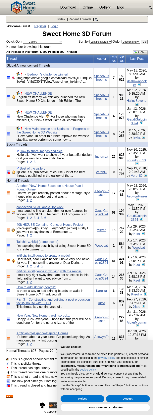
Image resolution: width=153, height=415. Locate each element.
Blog (120, 7)
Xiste (101, 303)
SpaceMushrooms (101, 77)
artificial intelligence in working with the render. (49, 271)
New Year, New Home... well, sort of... (43, 315)
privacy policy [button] (106, 357)
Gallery (105, 7)
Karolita (101, 290)
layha (136, 137)
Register (40, 26)
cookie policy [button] (88, 369)
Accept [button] (128, 398)
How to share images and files (41, 151)
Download (68, 7)
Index (61, 19)
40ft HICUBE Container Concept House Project (50, 224)
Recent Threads (80, 19)
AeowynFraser (101, 192)
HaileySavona (136, 100)
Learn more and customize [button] (105, 407)
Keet (136, 233)
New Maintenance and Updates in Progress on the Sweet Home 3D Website (53, 130)
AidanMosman (137, 322)
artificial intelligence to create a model (43, 255)
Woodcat (101, 245)
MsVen (101, 230)
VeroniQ (101, 172)
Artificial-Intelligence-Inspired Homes (42, 333)
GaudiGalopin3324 (101, 212)
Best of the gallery (32, 168)
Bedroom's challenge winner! (47, 74)
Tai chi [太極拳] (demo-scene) (37, 241)
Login (54, 26)
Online (87, 7)
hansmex (101, 156)
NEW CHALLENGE (38, 93)
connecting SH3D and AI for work (40, 207)
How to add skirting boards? (36, 287)
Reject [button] (82, 398)
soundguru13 (136, 160)
